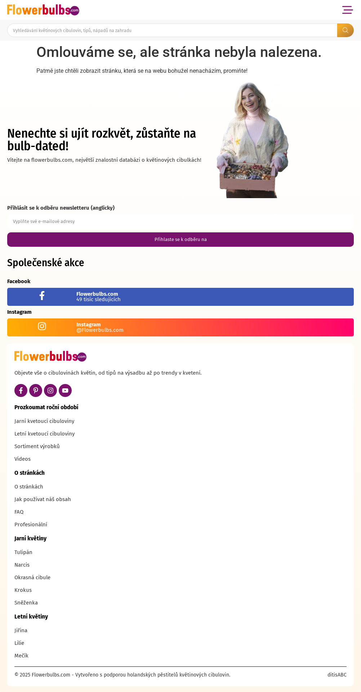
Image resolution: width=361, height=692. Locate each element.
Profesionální (30, 524)
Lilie (19, 643)
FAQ (18, 512)
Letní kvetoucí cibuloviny (44, 433)
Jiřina (20, 630)
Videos (22, 459)
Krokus (23, 590)
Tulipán (23, 552)
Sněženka (26, 602)
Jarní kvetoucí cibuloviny (44, 421)
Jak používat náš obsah (42, 499)
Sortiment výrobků (37, 446)
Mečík (21, 655)
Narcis (22, 565)
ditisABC (337, 675)
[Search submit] (345, 30)
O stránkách (28, 486)
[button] (347, 10)
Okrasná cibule (32, 577)
